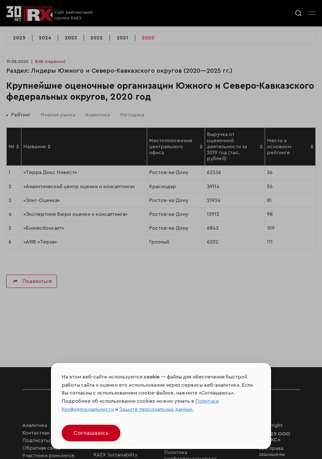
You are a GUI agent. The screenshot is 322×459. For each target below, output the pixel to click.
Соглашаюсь (91, 433)
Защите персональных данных (155, 409)
